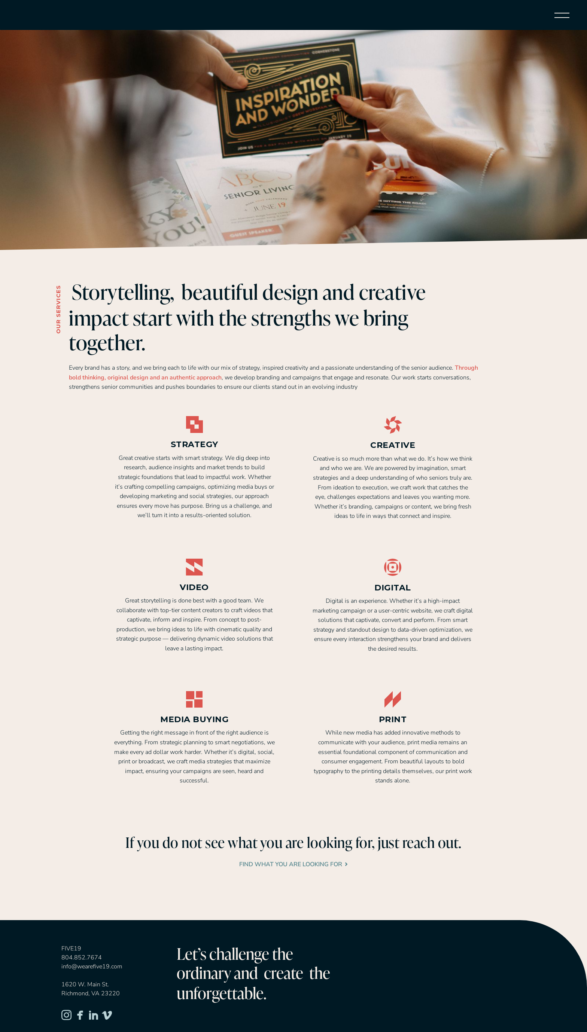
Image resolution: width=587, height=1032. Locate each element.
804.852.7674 (81, 957)
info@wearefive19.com (91, 966)
